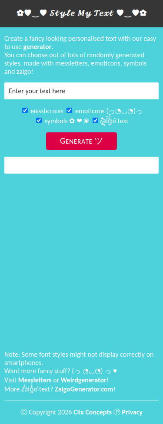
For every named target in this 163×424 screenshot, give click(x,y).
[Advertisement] (81, 262)
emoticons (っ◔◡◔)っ (105, 111)
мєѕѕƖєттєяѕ (42, 111)
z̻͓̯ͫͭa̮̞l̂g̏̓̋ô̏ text (111, 121)
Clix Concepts (92, 412)
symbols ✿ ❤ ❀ (62, 121)
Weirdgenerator (83, 380)
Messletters (35, 380)
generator (37, 47)
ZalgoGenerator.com (84, 389)
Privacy (132, 412)
